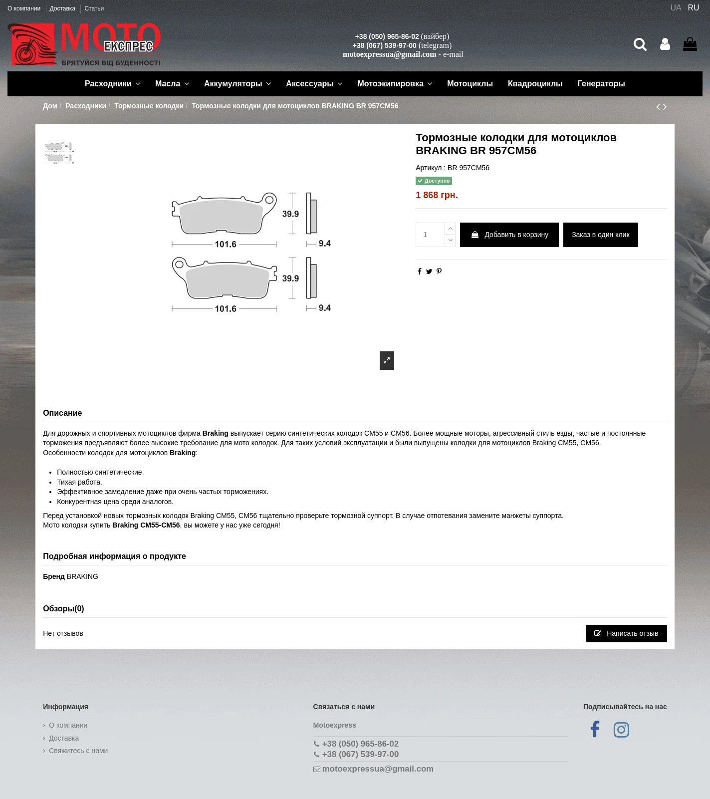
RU (694, 7)
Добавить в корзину (510, 235)
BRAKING (82, 576)
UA (675, 7)
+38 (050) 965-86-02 (387, 36)
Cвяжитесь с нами (78, 751)
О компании (24, 8)
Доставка (63, 8)
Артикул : (431, 168)
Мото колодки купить (76, 525)
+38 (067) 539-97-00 (385, 45)
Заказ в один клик (600, 235)
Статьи (94, 8)
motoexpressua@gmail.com (389, 54)
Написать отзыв (626, 633)
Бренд (54, 576)
